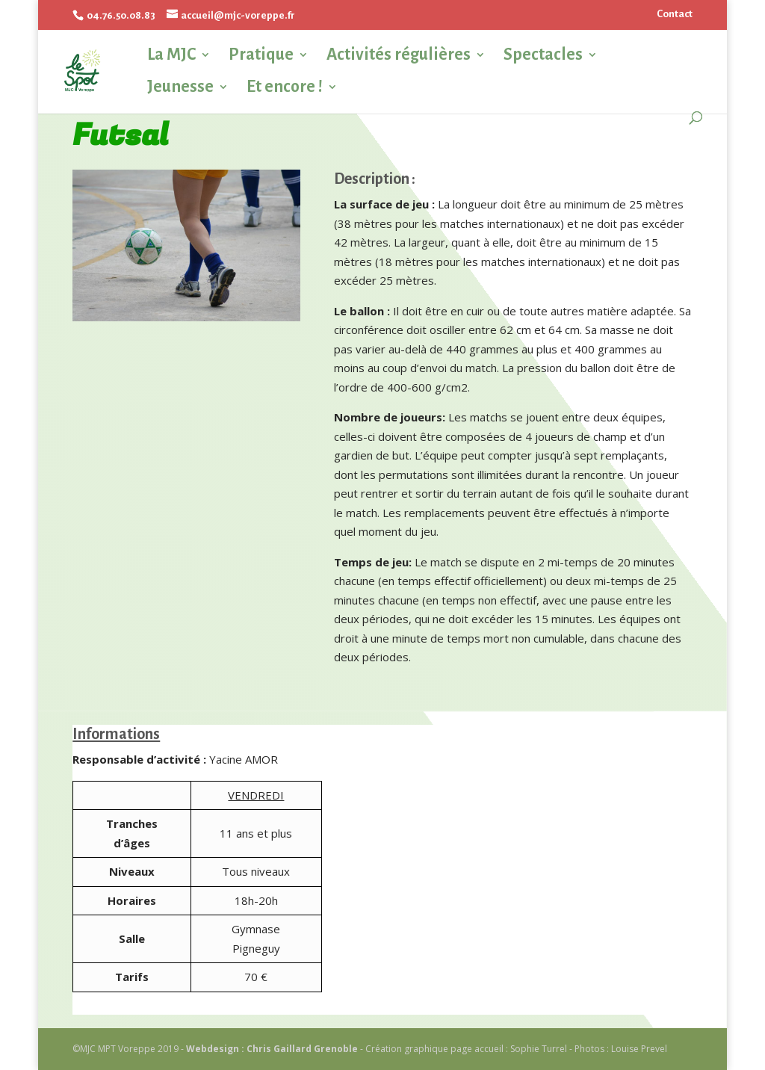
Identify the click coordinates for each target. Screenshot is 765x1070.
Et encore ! (285, 87)
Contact (675, 13)
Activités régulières (398, 55)
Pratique (261, 55)
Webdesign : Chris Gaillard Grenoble (272, 1048)
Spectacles (543, 55)
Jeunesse (180, 87)
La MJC (171, 55)
